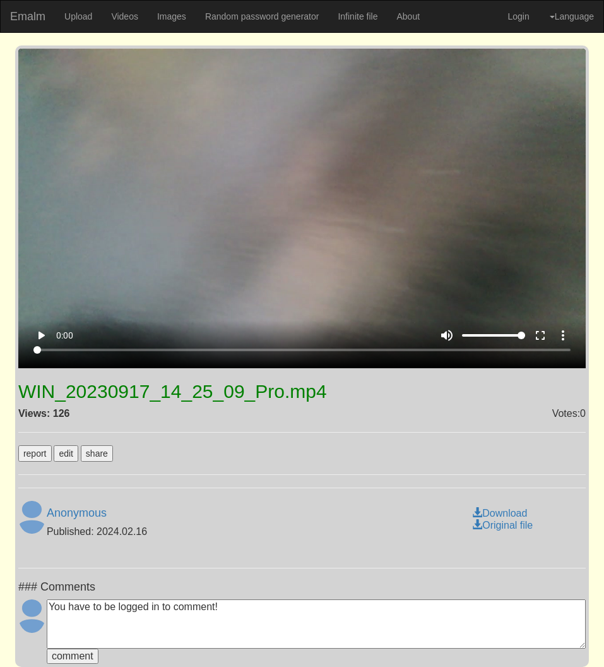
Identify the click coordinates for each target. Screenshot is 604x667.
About (408, 16)
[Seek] (302, 350)
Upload (78, 16)
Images (171, 16)
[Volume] (493, 335)
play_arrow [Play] (41, 335)
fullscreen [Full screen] (540, 335)
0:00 (64, 335)
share (97, 453)
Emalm (27, 16)
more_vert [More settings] (563, 335)
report (35, 453)
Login (518, 16)
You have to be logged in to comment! (316, 624)
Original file (502, 525)
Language (572, 16)
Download (499, 513)
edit (66, 453)
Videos (124, 16)
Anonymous (77, 513)
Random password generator (262, 16)
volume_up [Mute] (446, 335)
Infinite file (357, 16)
